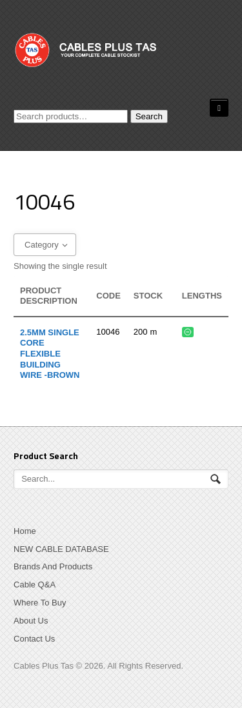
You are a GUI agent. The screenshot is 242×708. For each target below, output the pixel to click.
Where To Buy (40, 602)
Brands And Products (53, 566)
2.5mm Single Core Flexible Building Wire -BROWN (49, 354)
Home (25, 531)
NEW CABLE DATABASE (61, 549)
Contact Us (34, 639)
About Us (31, 620)
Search (149, 116)
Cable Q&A (34, 584)
